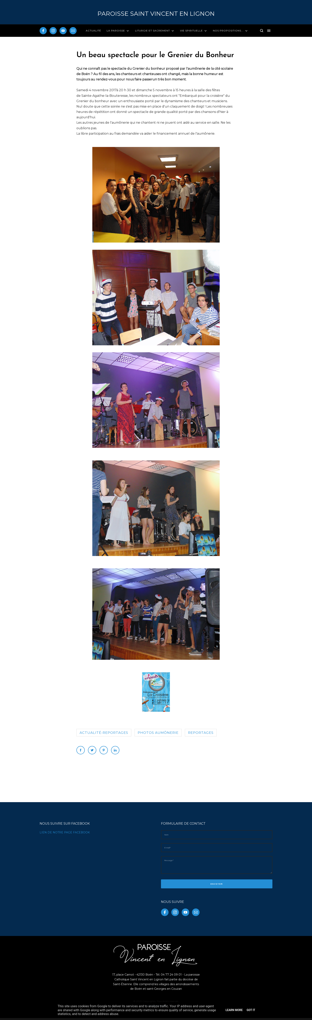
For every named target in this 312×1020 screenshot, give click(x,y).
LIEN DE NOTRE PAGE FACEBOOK (65, 832)
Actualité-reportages (104, 733)
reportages (201, 733)
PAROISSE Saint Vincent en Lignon (156, 13)
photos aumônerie (158, 733)
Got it (251, 1010)
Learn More (234, 1010)
